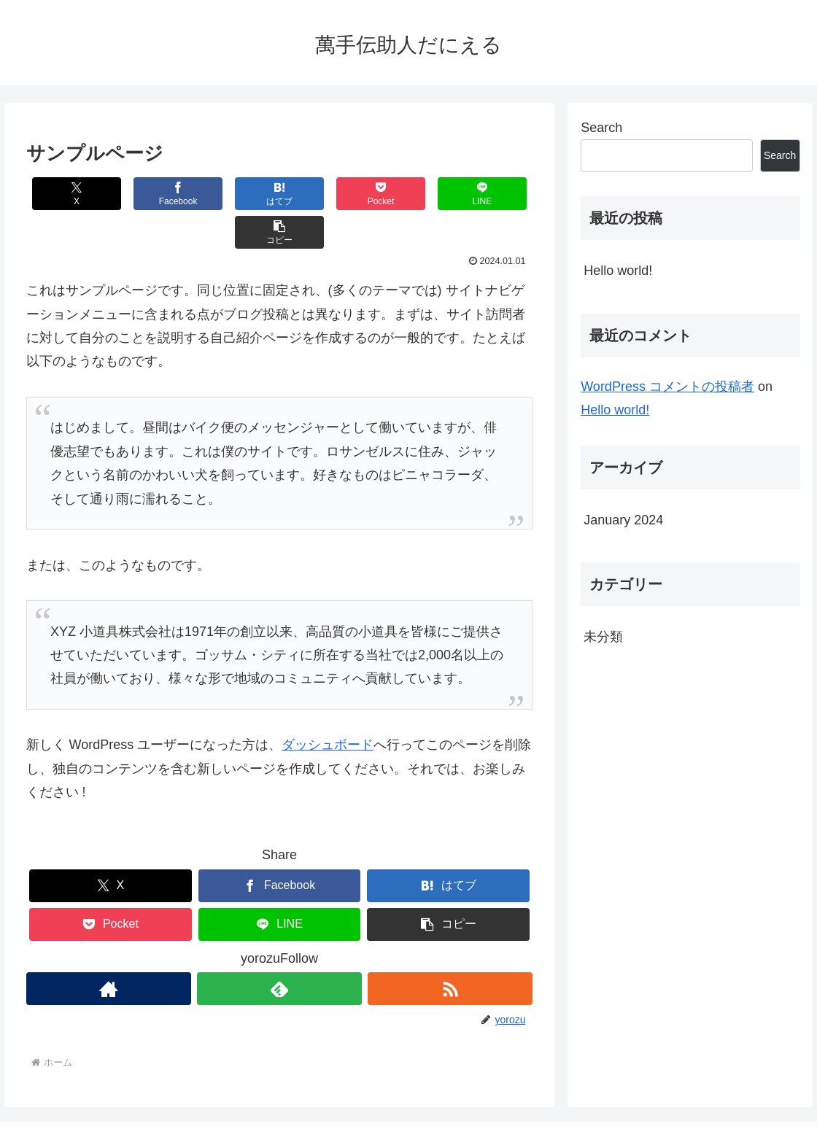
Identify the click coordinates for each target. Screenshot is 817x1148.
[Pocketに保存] (321, 193)
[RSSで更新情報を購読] (450, 950)
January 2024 (623, 520)
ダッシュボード (327, 706)
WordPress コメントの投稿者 (667, 386)
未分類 (603, 636)
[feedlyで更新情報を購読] (279, 950)
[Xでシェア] (68, 193)
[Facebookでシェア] (152, 193)
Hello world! (618, 270)
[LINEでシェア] (405, 193)
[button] (490, 193)
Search (601, 127)
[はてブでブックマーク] (237, 193)
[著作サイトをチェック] (108, 950)
